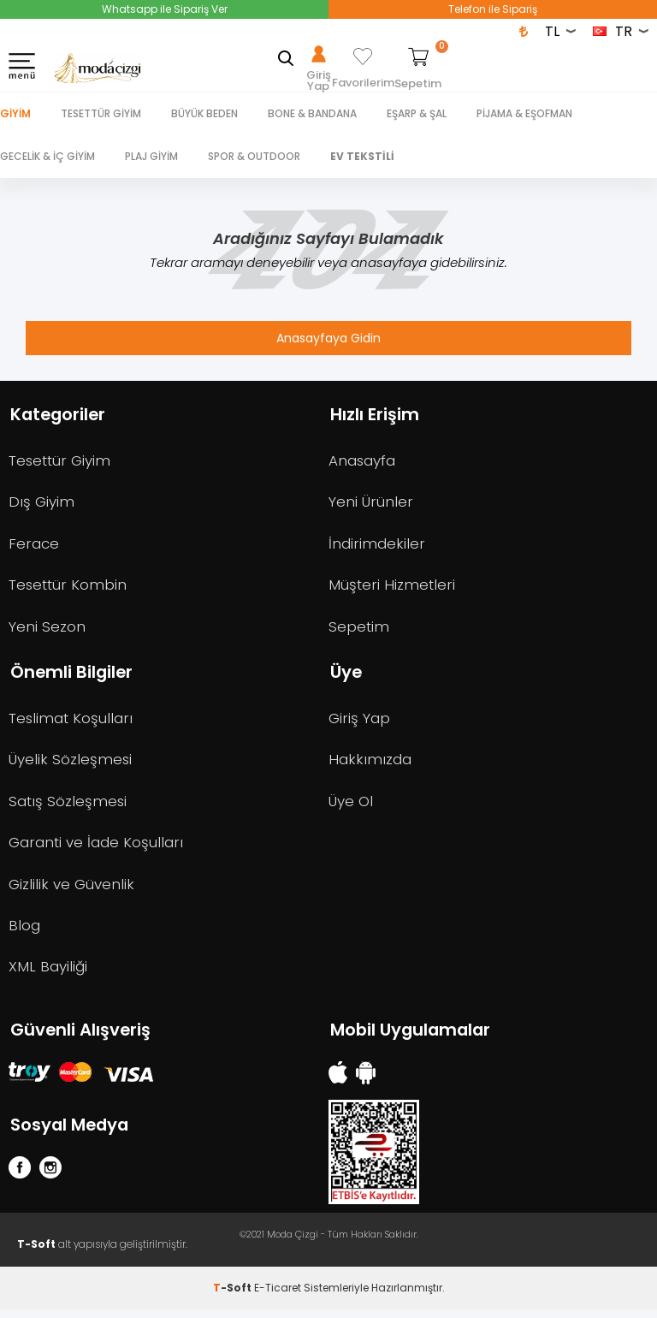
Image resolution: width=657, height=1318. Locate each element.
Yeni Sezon (47, 629)
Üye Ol (351, 806)
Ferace (34, 545)
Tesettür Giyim (61, 461)
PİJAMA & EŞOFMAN (524, 113)
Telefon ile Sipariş (492, 9)
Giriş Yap (359, 722)
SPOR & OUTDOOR (254, 156)
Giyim (15, 113)
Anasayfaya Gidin (328, 338)
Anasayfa (362, 461)
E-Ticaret (277, 1296)
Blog (24, 932)
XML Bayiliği (48, 974)
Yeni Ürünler (370, 503)
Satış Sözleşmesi (68, 806)
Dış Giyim (41, 503)
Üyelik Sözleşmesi (71, 764)
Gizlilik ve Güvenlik (71, 890)
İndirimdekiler (376, 545)
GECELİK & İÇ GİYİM (47, 156)
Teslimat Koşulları (72, 722)
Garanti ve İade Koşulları (96, 848)
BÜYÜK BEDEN (204, 113)
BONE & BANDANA (312, 113)
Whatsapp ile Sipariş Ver (165, 9)
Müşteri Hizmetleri (392, 587)
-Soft (233, 1296)
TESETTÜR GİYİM (101, 113)
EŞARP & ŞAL (417, 113)
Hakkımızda (369, 764)
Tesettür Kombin (69, 587)
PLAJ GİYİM (151, 156)
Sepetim (359, 629)
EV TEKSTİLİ (362, 156)
